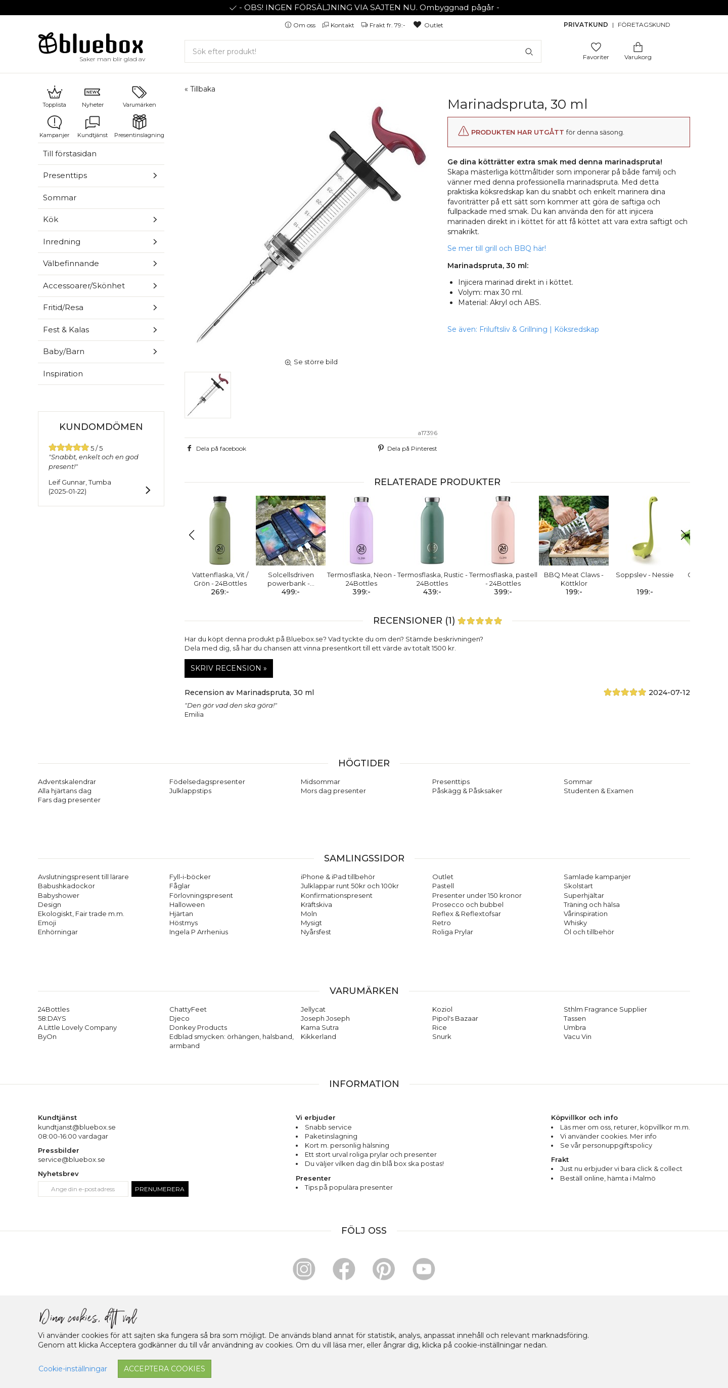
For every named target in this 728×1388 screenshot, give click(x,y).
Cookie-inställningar (72, 1368)
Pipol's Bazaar (455, 1018)
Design (49, 904)
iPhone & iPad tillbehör (338, 877)
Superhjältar (584, 895)
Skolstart (578, 886)
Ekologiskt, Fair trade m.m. (81, 913)
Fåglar (179, 886)
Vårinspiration (586, 913)
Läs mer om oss (585, 1127)
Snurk (441, 1036)
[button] (196, 535)
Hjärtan (181, 913)
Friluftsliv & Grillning (513, 329)
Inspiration (63, 373)
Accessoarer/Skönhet (84, 285)
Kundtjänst (92, 126)
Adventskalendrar (67, 781)
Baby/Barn (63, 351)
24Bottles (53, 1009)
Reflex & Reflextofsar (466, 913)
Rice (439, 1027)
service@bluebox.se (71, 1159)
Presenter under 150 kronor (477, 895)
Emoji (47, 923)
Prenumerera (160, 1189)
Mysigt (311, 923)
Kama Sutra (320, 1027)
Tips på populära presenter (349, 1187)
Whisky (575, 923)
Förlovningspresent (201, 895)
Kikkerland (318, 1036)
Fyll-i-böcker (190, 877)
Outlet (428, 25)
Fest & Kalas (66, 329)
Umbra (575, 1027)
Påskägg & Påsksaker (467, 791)
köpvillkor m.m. (665, 1127)
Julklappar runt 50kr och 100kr (350, 886)
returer (625, 1127)
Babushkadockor (66, 886)
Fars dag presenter (69, 800)
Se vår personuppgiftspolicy (606, 1145)
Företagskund (644, 24)
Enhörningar (58, 932)
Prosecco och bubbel (468, 904)
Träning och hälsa (592, 904)
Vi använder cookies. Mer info (608, 1136)
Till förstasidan (70, 153)
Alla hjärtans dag (65, 791)
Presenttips (65, 175)
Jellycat (313, 1009)
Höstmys (183, 923)
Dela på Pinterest (406, 448)
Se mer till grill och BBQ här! (496, 248)
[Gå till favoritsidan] (596, 46)
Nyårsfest (316, 932)
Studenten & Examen (598, 791)
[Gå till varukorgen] (638, 46)
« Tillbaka (200, 89)
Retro (441, 923)
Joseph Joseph (325, 1018)
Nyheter (93, 96)
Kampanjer (54, 126)
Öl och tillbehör (589, 932)
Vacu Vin (578, 1036)
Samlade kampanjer (597, 877)
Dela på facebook (215, 448)
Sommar (59, 197)
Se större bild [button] (311, 362)
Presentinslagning (139, 126)
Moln (309, 913)
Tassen (575, 1018)
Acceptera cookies (164, 1368)
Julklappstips (190, 791)
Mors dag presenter (333, 791)
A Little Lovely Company (77, 1027)
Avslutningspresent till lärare (83, 877)
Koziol (442, 1009)
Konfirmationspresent (337, 895)
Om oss (301, 25)
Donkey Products (198, 1027)
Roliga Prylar (452, 932)
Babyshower (58, 895)
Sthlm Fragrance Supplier (605, 1009)
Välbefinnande (71, 263)
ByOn (47, 1036)
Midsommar (320, 781)
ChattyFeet (188, 1009)
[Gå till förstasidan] (91, 46)
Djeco (179, 1018)
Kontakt (339, 25)
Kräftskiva (316, 904)
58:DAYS (52, 1018)
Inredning (61, 241)
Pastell (443, 886)
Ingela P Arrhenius (198, 932)
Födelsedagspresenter (207, 781)
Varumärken (139, 96)
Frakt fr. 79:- (384, 25)
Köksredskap (576, 329)
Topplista (54, 96)
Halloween (187, 904)
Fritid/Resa (63, 307)
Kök (50, 219)
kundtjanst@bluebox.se (77, 1127)
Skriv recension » (229, 668)
